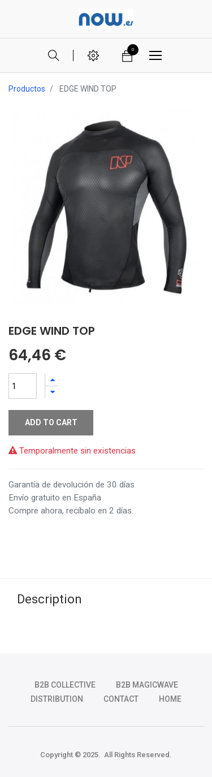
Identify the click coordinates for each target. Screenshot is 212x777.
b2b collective (65, 684)
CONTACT (121, 698)
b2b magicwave (147, 684)
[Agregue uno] (52, 380)
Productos (26, 88)
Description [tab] (49, 599)
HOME (170, 698)
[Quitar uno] (52, 392)
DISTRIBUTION (57, 698)
